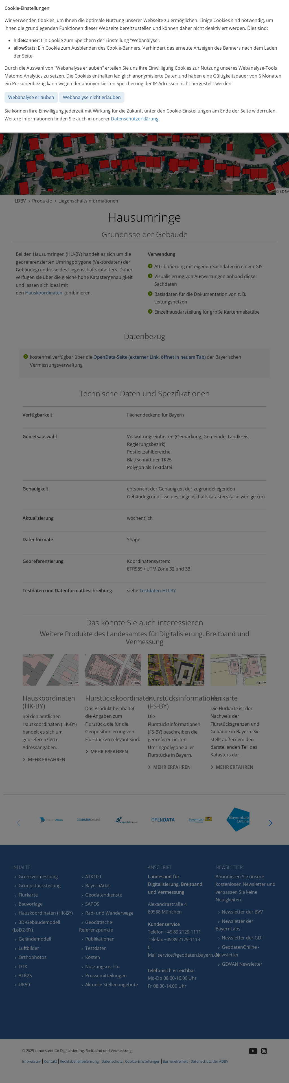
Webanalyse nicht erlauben (92, 97)
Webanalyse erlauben (31, 97)
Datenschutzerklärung (135, 119)
